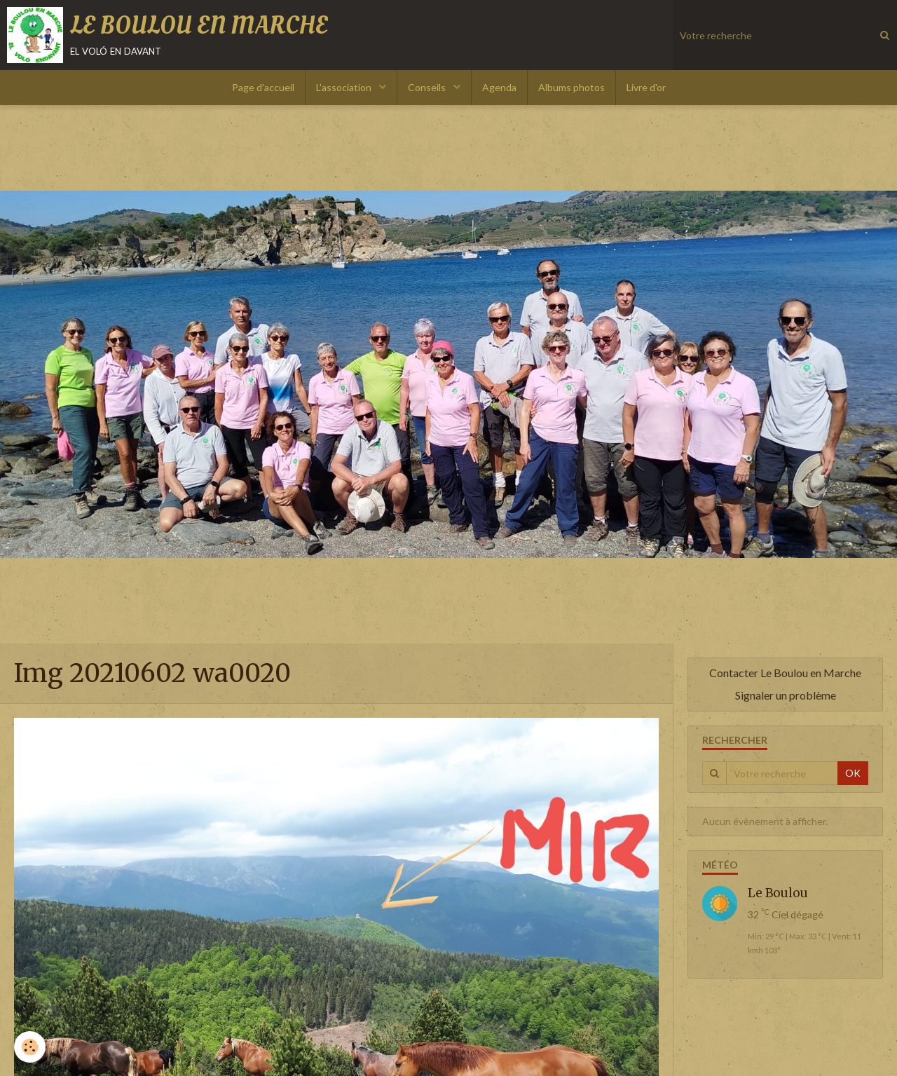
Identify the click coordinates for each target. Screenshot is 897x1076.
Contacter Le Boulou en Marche (785, 672)
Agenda (499, 87)
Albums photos (571, 87)
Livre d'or (646, 87)
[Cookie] (30, 1047)
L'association (345, 87)
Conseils (428, 87)
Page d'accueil (263, 87)
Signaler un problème (785, 695)
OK (853, 773)
